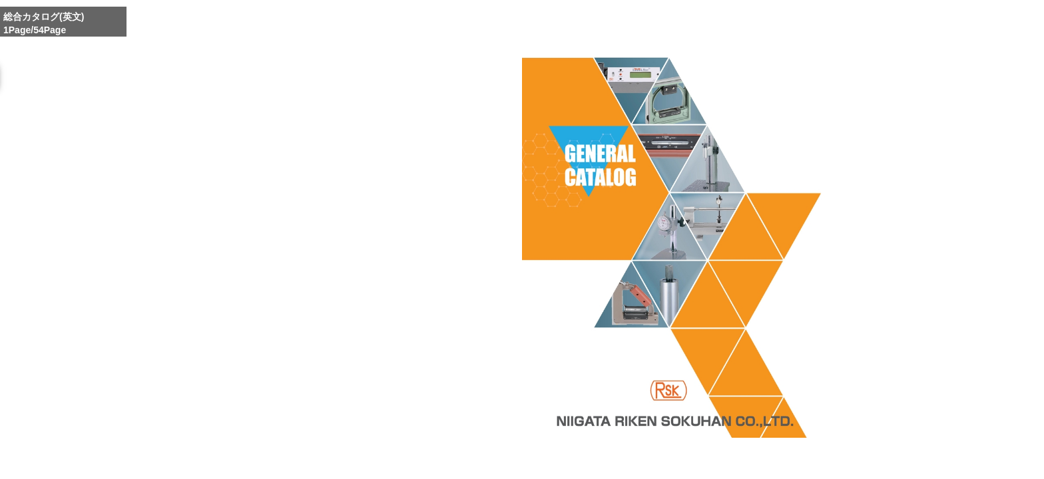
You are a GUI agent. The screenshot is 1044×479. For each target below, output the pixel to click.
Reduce (709, 461)
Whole (678, 461)
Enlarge (647, 461)
